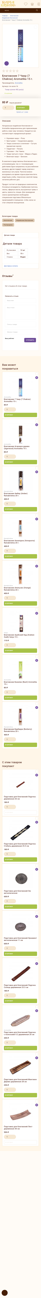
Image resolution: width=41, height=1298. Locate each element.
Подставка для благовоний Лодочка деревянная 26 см (20, 798)
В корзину (21, 107)
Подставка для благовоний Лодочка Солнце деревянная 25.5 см (20, 986)
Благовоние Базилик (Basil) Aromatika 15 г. (20, 683)
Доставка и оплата (20, 266)
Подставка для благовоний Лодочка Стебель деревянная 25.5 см (20, 845)
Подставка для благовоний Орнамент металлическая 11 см (20, 939)
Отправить (30, 340)
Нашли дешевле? (15, 103)
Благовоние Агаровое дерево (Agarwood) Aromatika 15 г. (17, 447)
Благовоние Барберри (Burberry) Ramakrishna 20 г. (18, 730)
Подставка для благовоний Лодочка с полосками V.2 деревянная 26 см (20, 1033)
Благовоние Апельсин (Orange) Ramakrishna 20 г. (17, 589)
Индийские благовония (24, 220)
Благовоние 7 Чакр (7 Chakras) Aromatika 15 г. (17, 400)
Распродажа (8, 225)
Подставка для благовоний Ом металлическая (17, 892)
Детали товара (20, 235)
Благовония (8, 220)
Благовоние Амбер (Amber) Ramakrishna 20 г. (16, 494)
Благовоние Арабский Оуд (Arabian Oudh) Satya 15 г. (19, 636)
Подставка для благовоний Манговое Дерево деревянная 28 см (20, 1080)
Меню (5, 10)
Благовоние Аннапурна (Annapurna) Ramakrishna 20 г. (19, 542)
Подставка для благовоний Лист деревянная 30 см (18, 1128)
